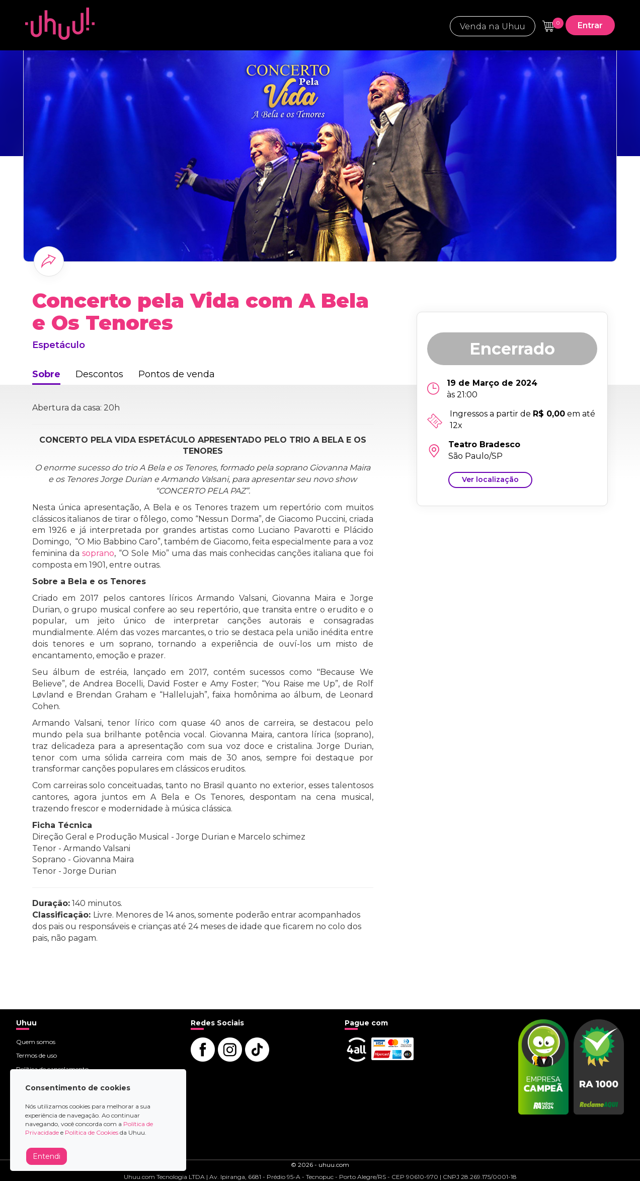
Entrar (590, 25)
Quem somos (35, 1042)
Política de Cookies (91, 1132)
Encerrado (512, 349)
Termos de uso (36, 1055)
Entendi (46, 1156)
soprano (98, 553)
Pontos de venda (176, 374)
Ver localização (490, 479)
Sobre (46, 374)
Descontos (99, 374)
